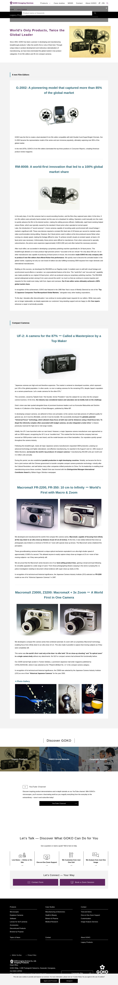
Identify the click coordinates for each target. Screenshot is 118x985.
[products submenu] (49, 3)
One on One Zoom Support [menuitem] (90, 920)
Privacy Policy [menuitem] (32, 960)
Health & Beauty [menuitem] (51, 920)
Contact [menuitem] (83, 912)
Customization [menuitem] (86, 924)
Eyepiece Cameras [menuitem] (16, 920)
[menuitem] (19, 764)
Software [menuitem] (13, 924)
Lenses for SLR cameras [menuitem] (18, 927)
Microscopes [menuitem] (14, 917)
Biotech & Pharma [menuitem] (51, 924)
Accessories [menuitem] (14, 930)
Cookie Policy (77, 977)
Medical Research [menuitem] (51, 927)
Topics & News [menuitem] (15, 943)
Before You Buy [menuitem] (17, 960)
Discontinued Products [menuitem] (18, 934)
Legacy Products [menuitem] (87, 948)
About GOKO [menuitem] (85, 943)
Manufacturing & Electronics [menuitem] (55, 917)
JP (99, 3)
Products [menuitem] (13, 912)
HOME (12, 9)
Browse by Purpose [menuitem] (17, 937)
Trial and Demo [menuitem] (86, 917)
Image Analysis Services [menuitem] (89, 927)
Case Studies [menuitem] (50, 912)
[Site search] (107, 3)
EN (103, 3)
